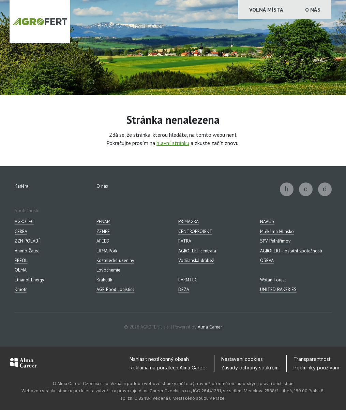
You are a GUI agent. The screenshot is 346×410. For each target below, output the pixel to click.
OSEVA (267, 260)
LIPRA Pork (106, 251)
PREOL (21, 260)
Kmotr (21, 289)
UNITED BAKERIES (278, 289)
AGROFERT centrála (197, 251)
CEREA (21, 231)
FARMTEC (187, 280)
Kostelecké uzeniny (115, 260)
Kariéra (21, 186)
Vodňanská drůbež (196, 260)
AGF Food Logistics (115, 289)
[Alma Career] (24, 364)
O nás (312, 9)
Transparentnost (312, 359)
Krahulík (104, 280)
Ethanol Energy (29, 280)
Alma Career (210, 327)
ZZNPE (103, 231)
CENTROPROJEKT (195, 231)
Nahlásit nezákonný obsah (159, 359)
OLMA (21, 270)
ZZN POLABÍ (27, 241)
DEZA (183, 289)
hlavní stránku (172, 143)
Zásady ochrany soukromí (250, 367)
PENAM (103, 221)
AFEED (102, 241)
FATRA (184, 241)
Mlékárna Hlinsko (277, 231)
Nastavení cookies (242, 359)
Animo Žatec (27, 251)
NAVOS (267, 221)
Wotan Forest (273, 280)
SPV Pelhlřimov (275, 241)
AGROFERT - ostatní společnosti (291, 251)
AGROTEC (24, 221)
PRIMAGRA (188, 221)
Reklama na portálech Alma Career (168, 367)
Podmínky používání (316, 367)
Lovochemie (108, 270)
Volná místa (266, 9)
